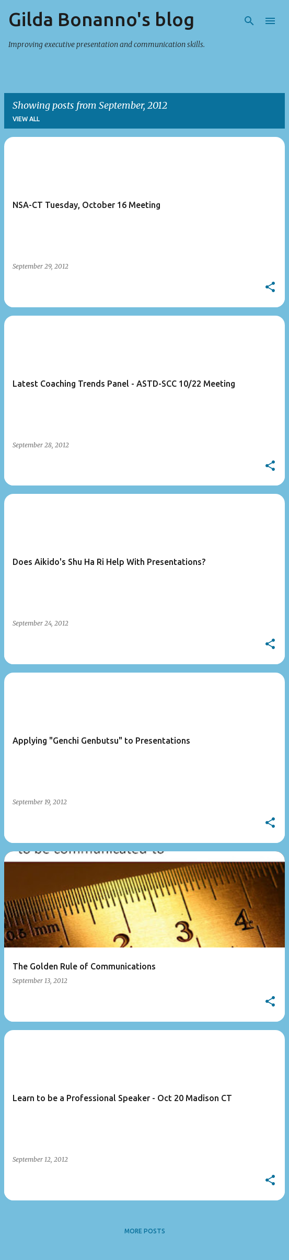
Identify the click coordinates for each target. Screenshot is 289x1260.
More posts (144, 1231)
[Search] (249, 20)
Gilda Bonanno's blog (101, 19)
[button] (270, 288)
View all (26, 118)
